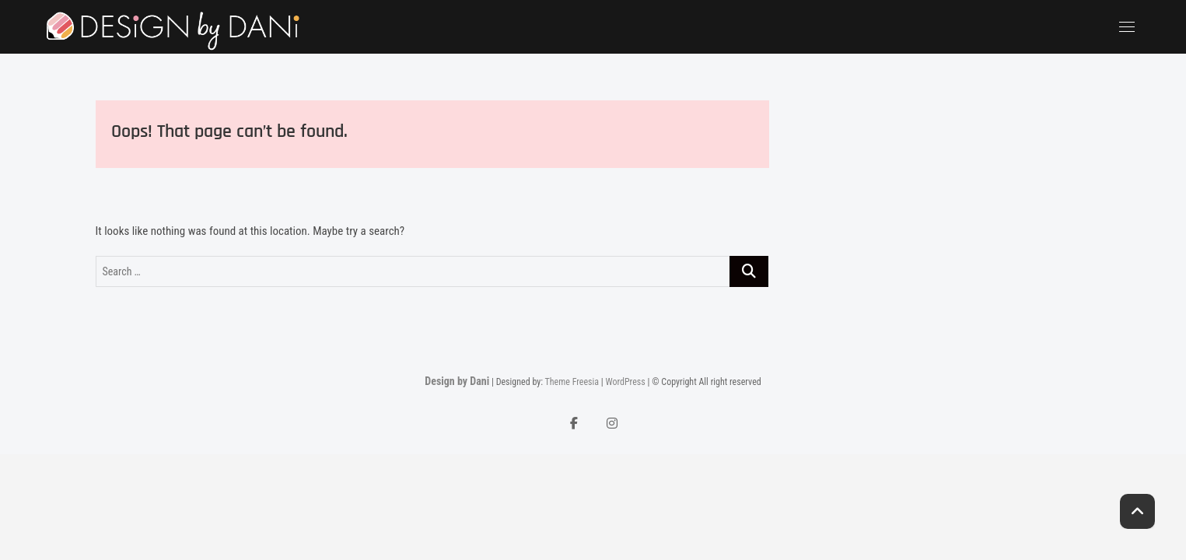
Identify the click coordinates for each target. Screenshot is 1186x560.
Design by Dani (457, 381)
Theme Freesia (572, 381)
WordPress (625, 381)
